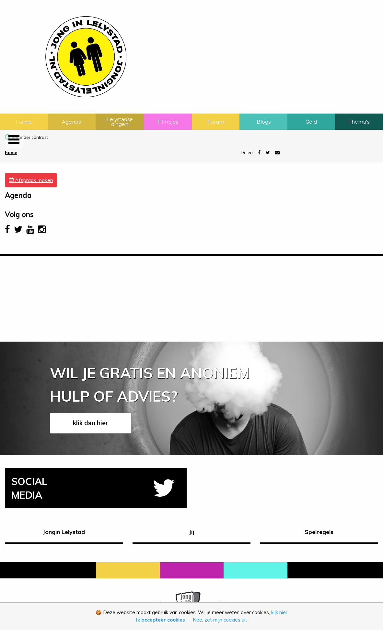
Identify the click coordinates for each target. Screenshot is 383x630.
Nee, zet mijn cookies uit (220, 620)
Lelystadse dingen (120, 121)
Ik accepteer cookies (160, 620)
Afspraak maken (31, 180)
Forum (215, 122)
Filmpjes (167, 122)
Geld (311, 122)
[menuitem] (24, 122)
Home (24, 122)
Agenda (71, 122)
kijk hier (279, 612)
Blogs (264, 122)
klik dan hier (90, 423)
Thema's (359, 122)
